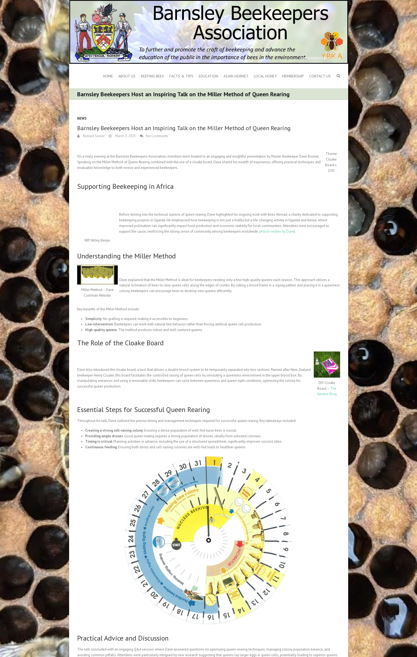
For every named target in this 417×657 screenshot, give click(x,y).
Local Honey (265, 76)
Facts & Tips (181, 76)
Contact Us (320, 76)
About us (127, 76)
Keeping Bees (152, 76)
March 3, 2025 (125, 136)
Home (108, 76)
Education (208, 76)
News (82, 118)
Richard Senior (93, 136)
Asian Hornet (235, 76)
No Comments (157, 136)
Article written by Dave (277, 231)
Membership (293, 76)
